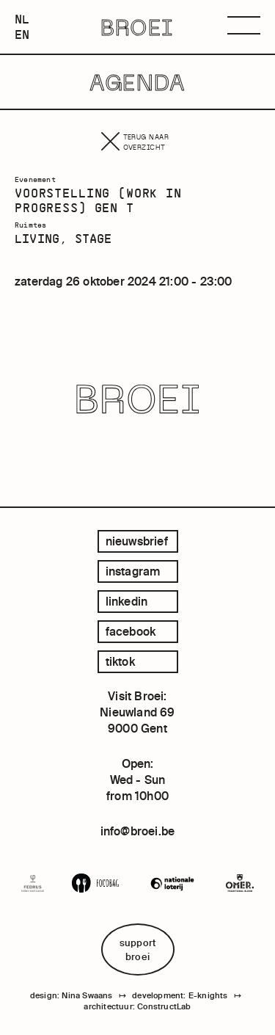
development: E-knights (179, 995)
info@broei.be (137, 831)
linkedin (127, 601)
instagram (133, 571)
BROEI (137, 27)
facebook (131, 631)
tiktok (120, 661)
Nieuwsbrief (137, 541)
